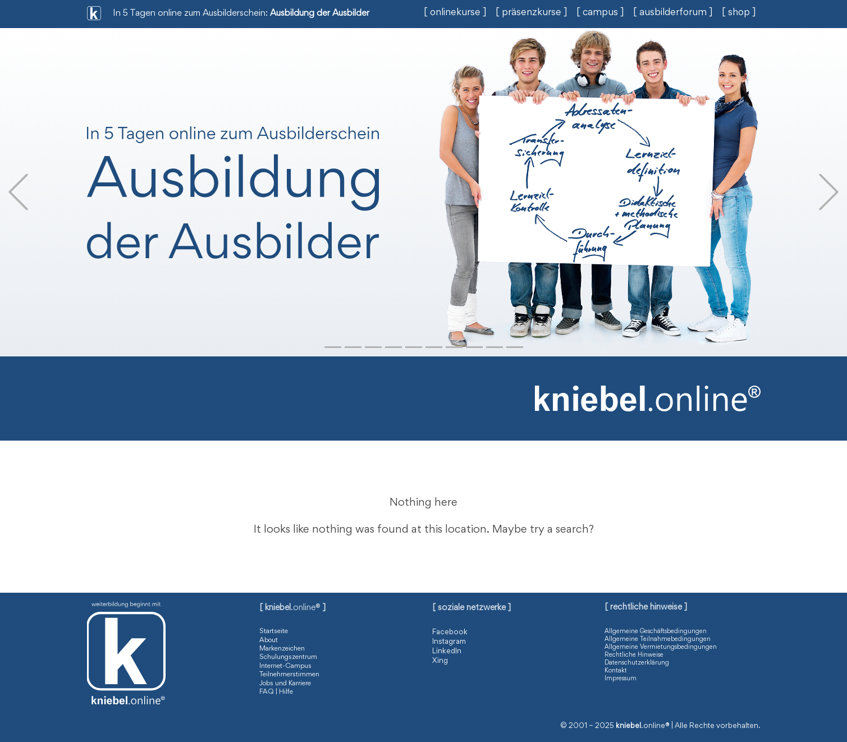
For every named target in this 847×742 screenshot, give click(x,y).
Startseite (273, 632)
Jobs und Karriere (285, 684)
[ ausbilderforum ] (673, 12)
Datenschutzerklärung (637, 663)
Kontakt (616, 671)
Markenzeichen (282, 649)
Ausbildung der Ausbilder (319, 14)
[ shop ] (739, 12)
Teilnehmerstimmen (289, 675)
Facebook (450, 632)
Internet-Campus (285, 666)
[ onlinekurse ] (455, 12)
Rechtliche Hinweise (634, 655)
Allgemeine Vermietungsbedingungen (661, 647)
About (268, 641)
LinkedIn (446, 651)
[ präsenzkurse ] (531, 12)
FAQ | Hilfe (276, 692)
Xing (440, 661)
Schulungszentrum (288, 657)
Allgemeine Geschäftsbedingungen (656, 631)
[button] (18, 192)
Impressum (621, 678)
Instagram (449, 642)
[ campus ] (600, 12)
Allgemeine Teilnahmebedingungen (658, 639)
